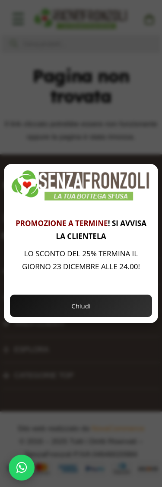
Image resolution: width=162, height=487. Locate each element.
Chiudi (81, 306)
